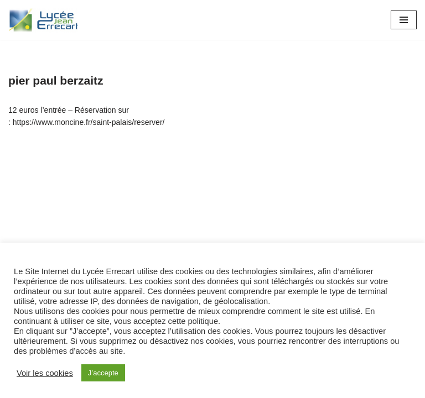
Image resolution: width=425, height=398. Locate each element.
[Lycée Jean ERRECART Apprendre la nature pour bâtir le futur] (43, 20)
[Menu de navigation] (404, 20)
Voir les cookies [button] (45, 373)
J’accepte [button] (103, 373)
